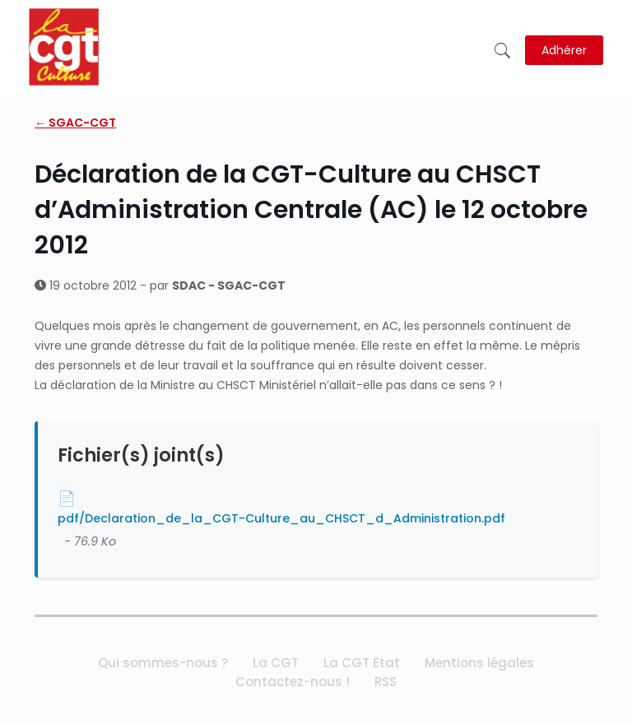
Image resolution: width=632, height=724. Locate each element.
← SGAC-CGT (75, 122)
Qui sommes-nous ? (163, 662)
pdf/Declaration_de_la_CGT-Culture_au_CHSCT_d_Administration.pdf (281, 518)
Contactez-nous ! (292, 681)
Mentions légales (479, 662)
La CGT (276, 662)
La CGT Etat (361, 662)
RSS (385, 681)
